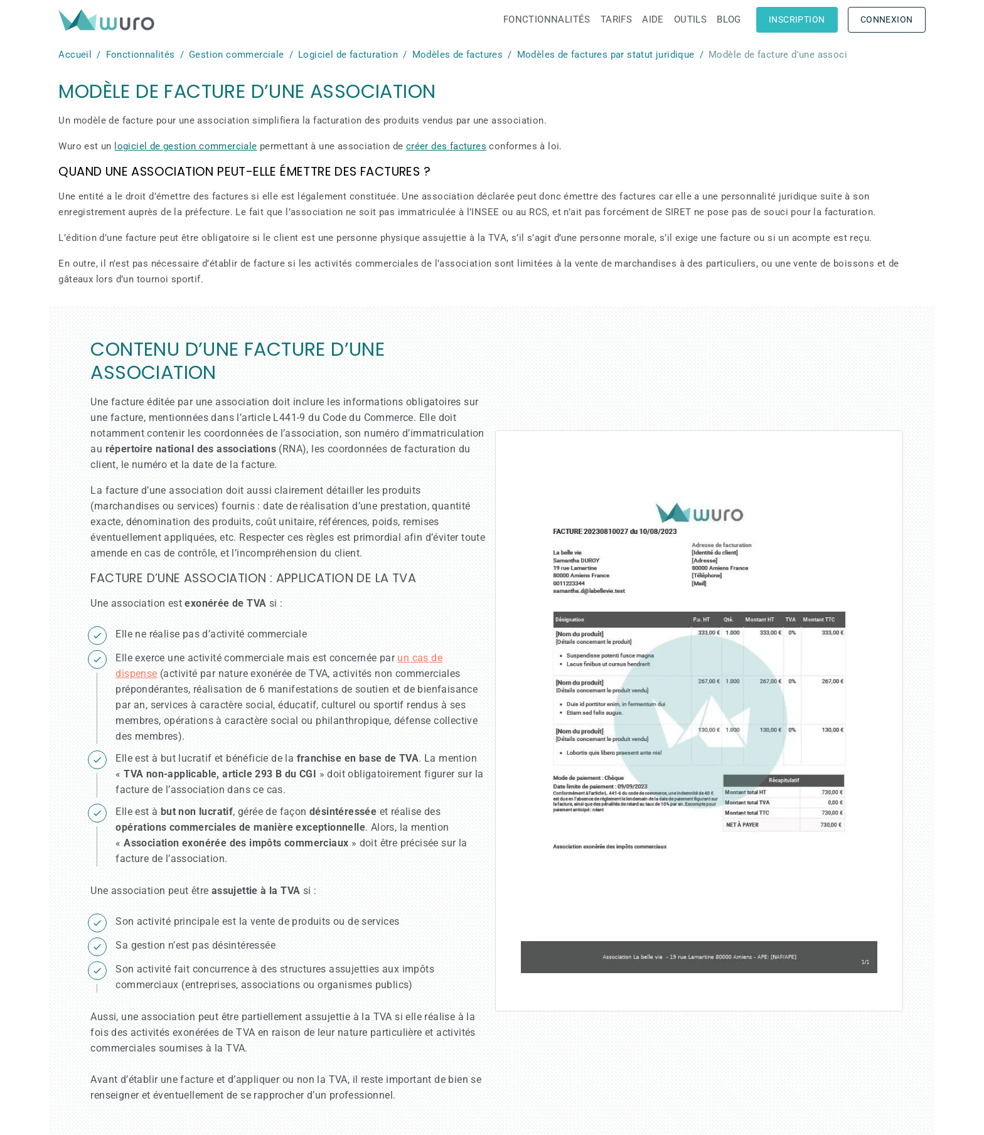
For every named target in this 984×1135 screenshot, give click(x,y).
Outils (690, 19)
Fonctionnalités (547, 19)
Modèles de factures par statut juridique (606, 54)
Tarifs (616, 19)
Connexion (886, 19)
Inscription (797, 19)
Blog (729, 19)
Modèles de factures (457, 54)
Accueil (75, 54)
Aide (653, 19)
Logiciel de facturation (348, 54)
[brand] (108, 20)
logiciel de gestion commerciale (185, 146)
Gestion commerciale (236, 54)
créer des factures (446, 146)
